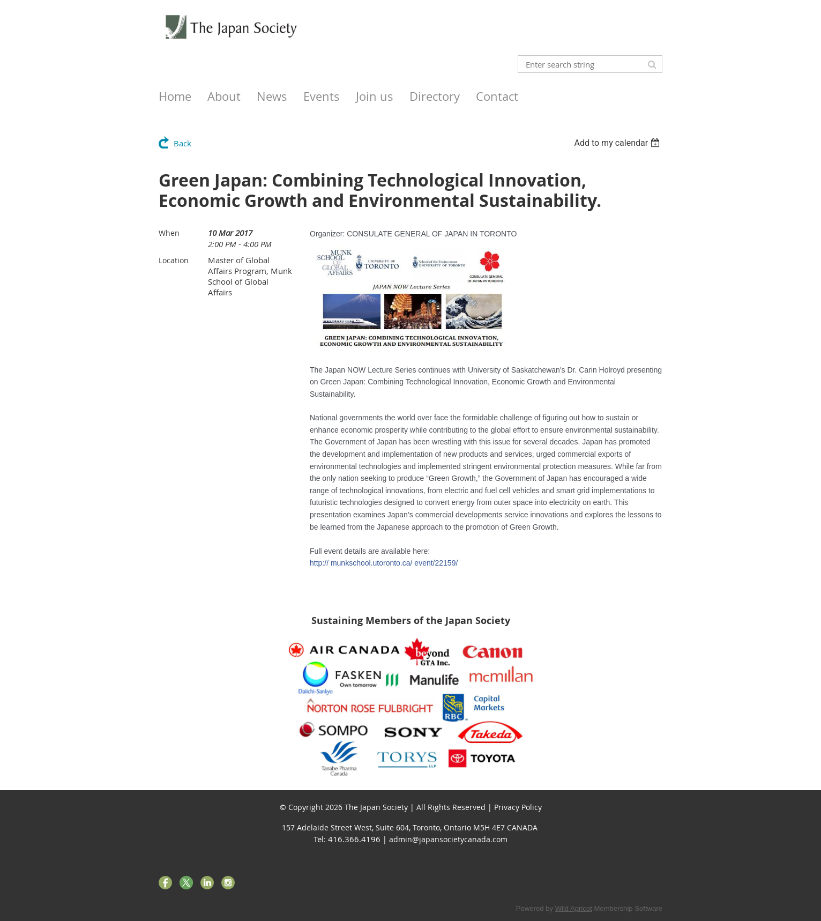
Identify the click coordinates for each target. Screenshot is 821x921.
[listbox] (618, 143)
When (169, 233)
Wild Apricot (573, 908)
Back (182, 143)
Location (174, 260)
